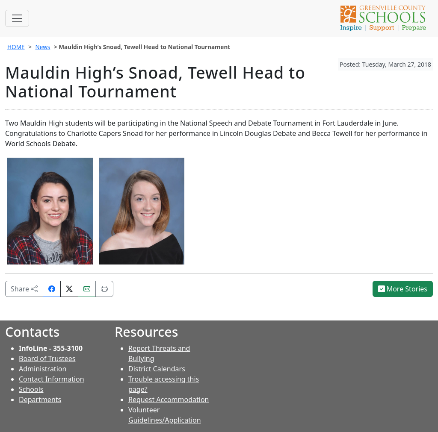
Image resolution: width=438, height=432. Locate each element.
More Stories (403, 289)
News (42, 47)
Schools (31, 389)
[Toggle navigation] (17, 18)
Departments (40, 399)
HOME (16, 47)
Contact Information (51, 379)
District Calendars (156, 368)
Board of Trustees (47, 358)
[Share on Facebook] (52, 289)
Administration (42, 368)
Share (24, 289)
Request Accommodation (168, 399)
